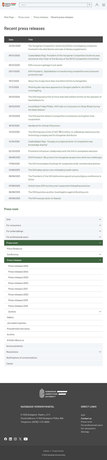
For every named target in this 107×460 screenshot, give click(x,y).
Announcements (14, 346)
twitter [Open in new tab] (20, 439)
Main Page (9, 17)
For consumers (13, 225)
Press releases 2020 (18, 294)
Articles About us (15, 340)
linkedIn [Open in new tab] (10, 439)
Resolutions (12, 351)
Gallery (10, 317)
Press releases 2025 (18, 266)
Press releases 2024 (18, 271)
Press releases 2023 (18, 277)
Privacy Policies (58, 451)
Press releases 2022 (18, 283)
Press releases (14, 260)
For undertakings (14, 231)
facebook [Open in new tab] (5, 439)
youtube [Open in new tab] (26, 439)
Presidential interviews (18, 328)
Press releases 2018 (18, 305)
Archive (12, 311)
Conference (13, 254)
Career (9, 363)
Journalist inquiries (16, 323)
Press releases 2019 (18, 300)
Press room (12, 242)
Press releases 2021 (18, 288)
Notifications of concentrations (21, 357)
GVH (8, 219)
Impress (46, 451)
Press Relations (14, 248)
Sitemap (85, 431)
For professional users (17, 237)
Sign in (97, 5)
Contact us (86, 418)
